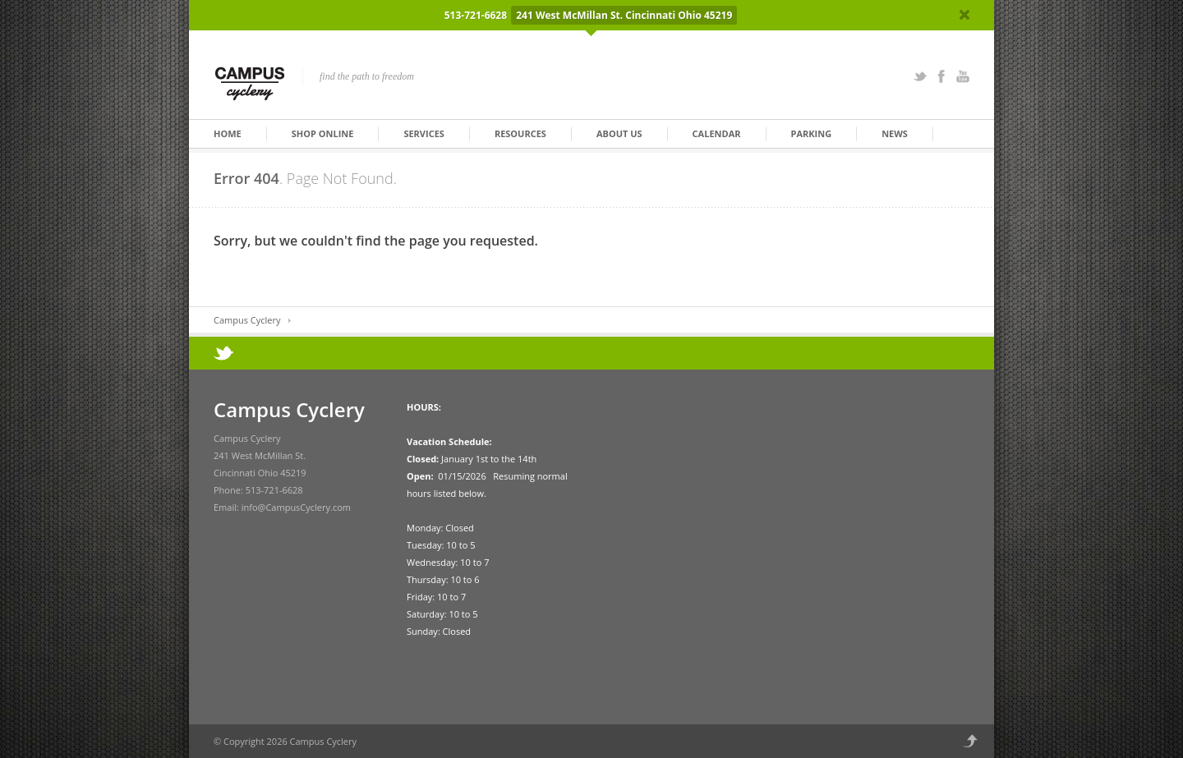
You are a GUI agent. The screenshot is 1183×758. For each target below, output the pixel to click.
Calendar (717, 133)
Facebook (941, 76)
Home (228, 133)
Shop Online (323, 133)
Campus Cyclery (247, 320)
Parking (811, 133)
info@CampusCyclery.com (296, 507)
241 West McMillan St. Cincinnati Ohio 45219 (624, 15)
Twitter (920, 76)
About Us (619, 133)
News (894, 133)
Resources (520, 133)
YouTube (962, 76)
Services (423, 133)
